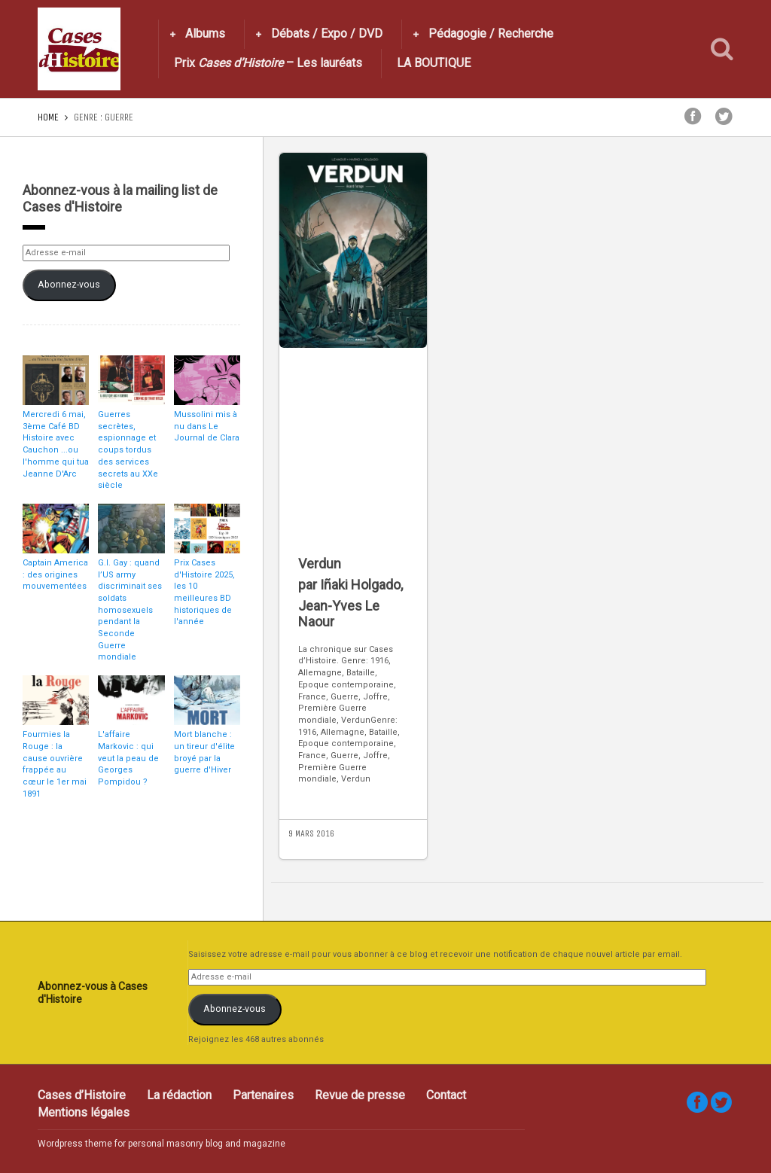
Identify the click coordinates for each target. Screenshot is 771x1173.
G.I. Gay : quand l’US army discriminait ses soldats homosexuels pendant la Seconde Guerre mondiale (130, 610)
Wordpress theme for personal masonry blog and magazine (161, 1143)
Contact (446, 1095)
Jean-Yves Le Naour (338, 614)
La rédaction (179, 1095)
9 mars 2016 (311, 833)
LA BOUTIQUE (434, 63)
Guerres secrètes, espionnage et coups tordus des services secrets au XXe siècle (128, 450)
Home (48, 117)
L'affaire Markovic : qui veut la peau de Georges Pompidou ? (128, 758)
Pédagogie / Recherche (490, 33)
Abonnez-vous (69, 284)
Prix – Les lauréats (268, 63)
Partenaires (263, 1095)
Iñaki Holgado (360, 585)
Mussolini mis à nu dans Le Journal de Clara (206, 426)
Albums (205, 33)
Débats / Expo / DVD (326, 33)
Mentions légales (84, 1112)
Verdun (319, 563)
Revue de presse (360, 1095)
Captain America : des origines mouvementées (55, 574)
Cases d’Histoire (82, 1095)
